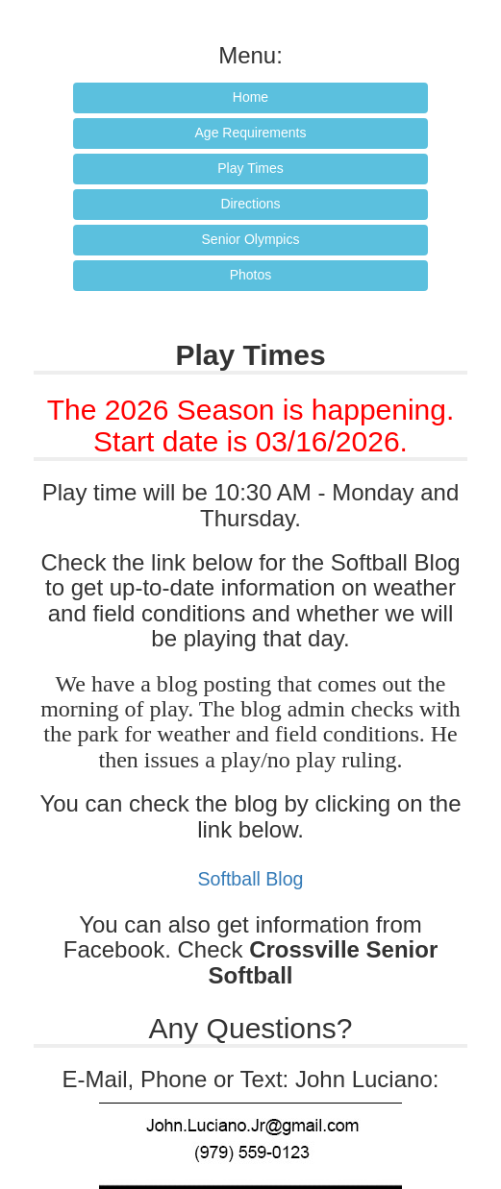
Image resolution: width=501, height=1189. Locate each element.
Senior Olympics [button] (251, 239)
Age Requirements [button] (251, 132)
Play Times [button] (250, 168)
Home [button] (250, 97)
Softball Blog (250, 878)
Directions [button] (250, 203)
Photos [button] (251, 274)
